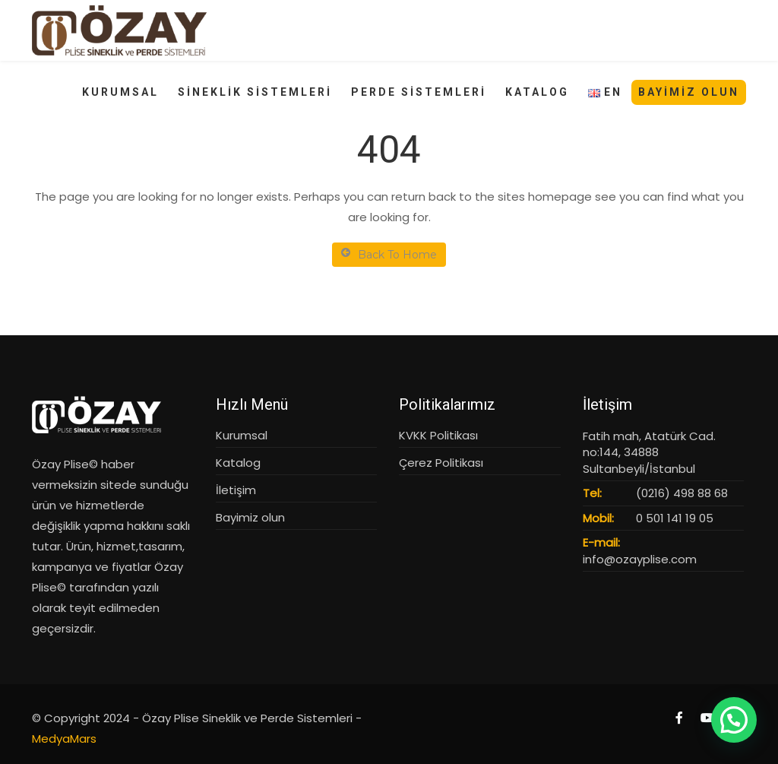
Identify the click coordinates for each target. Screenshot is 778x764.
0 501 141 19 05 (674, 518)
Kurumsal (241, 435)
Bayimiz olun (250, 517)
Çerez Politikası (441, 463)
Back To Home (389, 254)
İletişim (236, 490)
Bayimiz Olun (688, 92)
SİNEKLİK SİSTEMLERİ (255, 92)
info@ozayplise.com (640, 559)
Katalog (238, 463)
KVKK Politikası (438, 435)
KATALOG (537, 92)
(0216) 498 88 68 (682, 493)
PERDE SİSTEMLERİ (418, 92)
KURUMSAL (120, 92)
